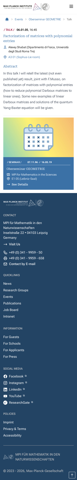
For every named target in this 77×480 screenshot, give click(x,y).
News (7, 284)
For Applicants (13, 350)
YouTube (15, 396)
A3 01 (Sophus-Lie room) (24, 57)
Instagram (17, 383)
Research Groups (15, 290)
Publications (12, 303)
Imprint (8, 422)
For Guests (11, 337)
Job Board (10, 310)
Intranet (9, 316)
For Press (10, 357)
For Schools (12, 343)
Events (8, 297)
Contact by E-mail (22, 264)
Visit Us (14, 244)
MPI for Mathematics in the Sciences (34, 174)
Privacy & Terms (14, 429)
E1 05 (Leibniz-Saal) (24, 178)
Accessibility (12, 435)
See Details (20, 184)
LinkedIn (15, 389)
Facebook (16, 376)
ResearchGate (20, 403)
